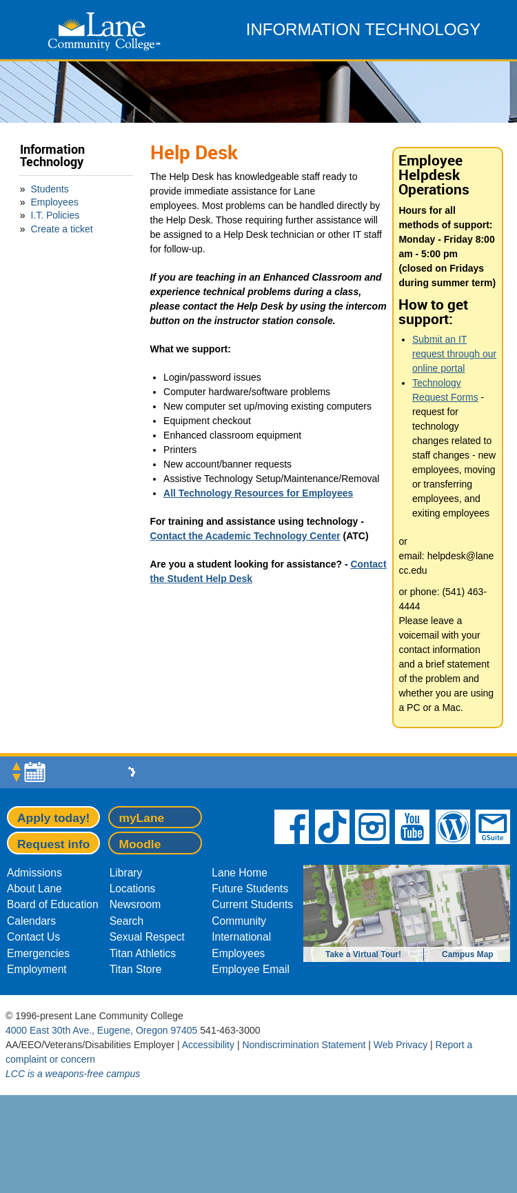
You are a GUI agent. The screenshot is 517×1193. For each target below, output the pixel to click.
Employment (37, 969)
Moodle (140, 844)
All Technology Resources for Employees (258, 493)
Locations (133, 888)
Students (49, 188)
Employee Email (251, 969)
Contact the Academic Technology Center (245, 535)
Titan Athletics (143, 953)
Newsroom (135, 904)
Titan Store (136, 969)
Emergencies (38, 953)
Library (126, 873)
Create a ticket (61, 228)
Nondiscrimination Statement (303, 1044)
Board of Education (53, 904)
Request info (53, 844)
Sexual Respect (147, 937)
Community (239, 921)
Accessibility (208, 1044)
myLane (141, 818)
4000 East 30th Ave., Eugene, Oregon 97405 (101, 1030)
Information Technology (52, 155)
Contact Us (33, 937)
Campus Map (468, 954)
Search (126, 921)
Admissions (34, 873)
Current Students (252, 904)
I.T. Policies (54, 215)
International (241, 937)
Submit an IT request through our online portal (454, 354)
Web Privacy (400, 1044)
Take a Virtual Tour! (363, 954)
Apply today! (53, 818)
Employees (54, 202)
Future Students (250, 888)
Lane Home (239, 873)
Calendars (31, 921)
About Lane (34, 888)
